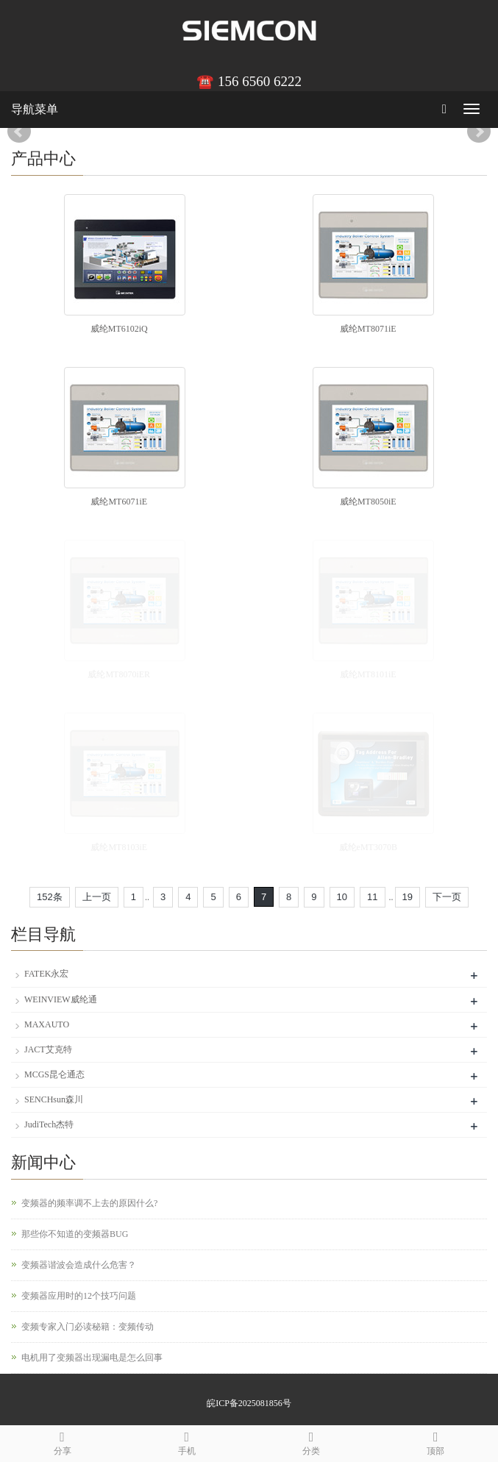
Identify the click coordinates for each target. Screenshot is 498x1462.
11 (372, 896)
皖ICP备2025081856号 (249, 1403)
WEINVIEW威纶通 (60, 999)
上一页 (96, 896)
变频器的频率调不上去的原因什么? (89, 1203)
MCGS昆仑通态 (54, 1074)
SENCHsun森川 (53, 1099)
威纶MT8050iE (368, 501)
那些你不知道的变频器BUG (74, 1234)
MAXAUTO (46, 1024)
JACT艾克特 (48, 1049)
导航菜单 (34, 109)
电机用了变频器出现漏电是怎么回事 (92, 1357)
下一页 (447, 896)
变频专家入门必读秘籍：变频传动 (87, 1327)
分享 (62, 1441)
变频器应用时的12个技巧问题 (78, 1296)
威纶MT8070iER (119, 674)
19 (407, 896)
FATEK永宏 (46, 974)
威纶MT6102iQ (119, 329)
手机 (186, 1441)
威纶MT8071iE (368, 329)
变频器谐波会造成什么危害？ (78, 1265)
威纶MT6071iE (118, 501)
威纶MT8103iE (118, 847)
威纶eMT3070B (368, 847)
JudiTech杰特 (49, 1124)
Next (479, 131)
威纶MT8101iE (368, 674)
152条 (50, 896)
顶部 (436, 1441)
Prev (19, 131)
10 (342, 896)
